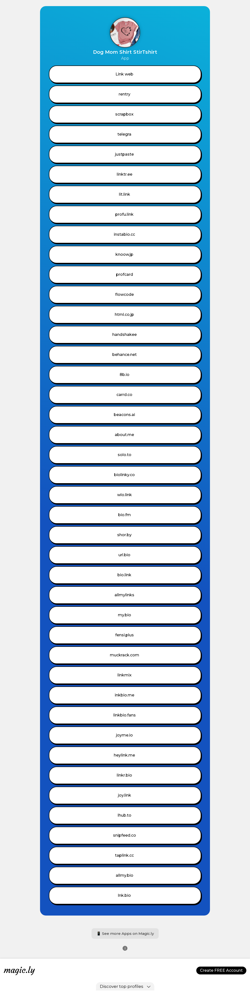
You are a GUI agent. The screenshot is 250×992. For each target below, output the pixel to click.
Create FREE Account (221, 970)
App (125, 58)
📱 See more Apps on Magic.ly (125, 933)
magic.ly (19, 970)
